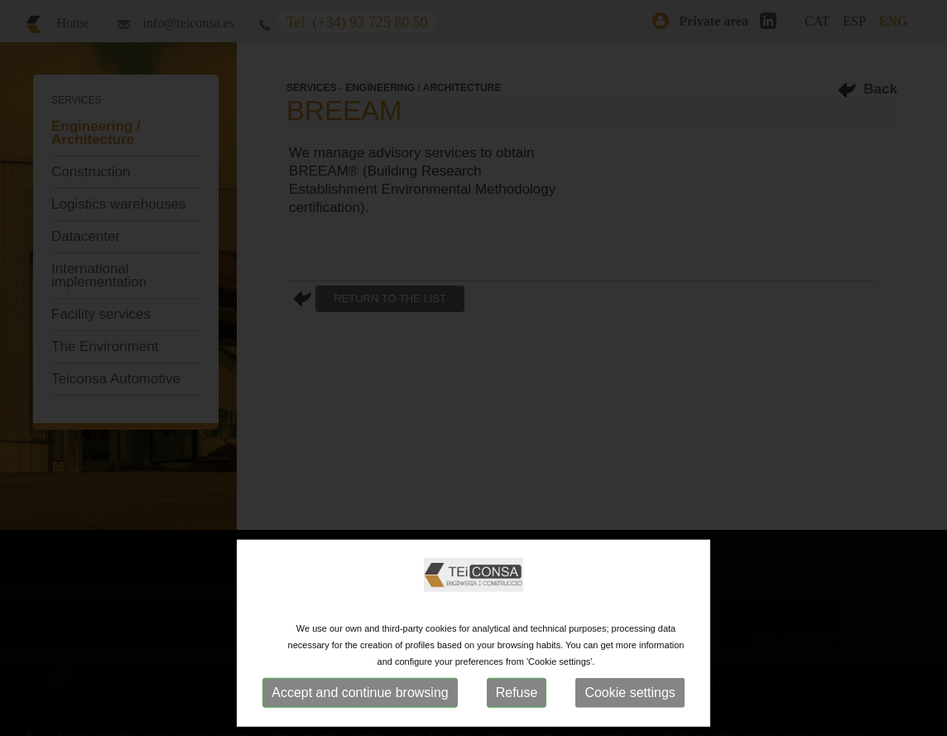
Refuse (517, 692)
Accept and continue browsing (360, 692)
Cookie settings (629, 692)
